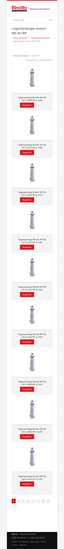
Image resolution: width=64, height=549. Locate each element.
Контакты (23, 545)
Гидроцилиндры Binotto (40, 38)
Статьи (15, 545)
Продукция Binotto (20, 38)
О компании (23, 542)
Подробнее (27, 105)
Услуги (43, 542)
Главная (14, 542)
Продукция (35, 542)
